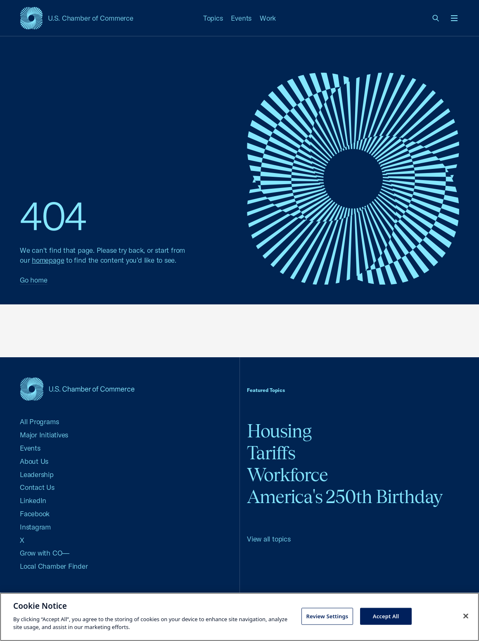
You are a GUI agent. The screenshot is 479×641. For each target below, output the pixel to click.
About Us (34, 461)
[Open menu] (454, 18)
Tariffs (271, 452)
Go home (33, 279)
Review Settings (327, 616)
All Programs (39, 421)
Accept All (386, 616)
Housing (279, 431)
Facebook (35, 513)
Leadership (37, 474)
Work (268, 18)
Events (241, 18)
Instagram (35, 526)
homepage (48, 260)
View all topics (269, 538)
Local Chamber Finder (54, 566)
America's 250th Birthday (344, 496)
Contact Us (37, 487)
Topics (213, 18)
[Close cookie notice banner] (466, 616)
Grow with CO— (44, 552)
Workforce (287, 474)
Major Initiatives (44, 434)
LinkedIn (33, 500)
